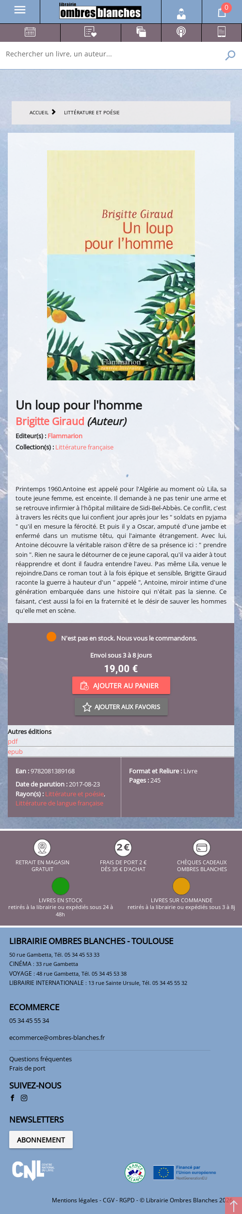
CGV (108, 1200)
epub (15, 751)
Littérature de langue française (59, 803)
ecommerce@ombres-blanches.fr (57, 1037)
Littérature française (84, 447)
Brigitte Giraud (50, 421)
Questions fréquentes (40, 1058)
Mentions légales (75, 1200)
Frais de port (27, 1068)
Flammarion (65, 435)
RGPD (127, 1200)
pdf (12, 741)
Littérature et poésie (74, 793)
